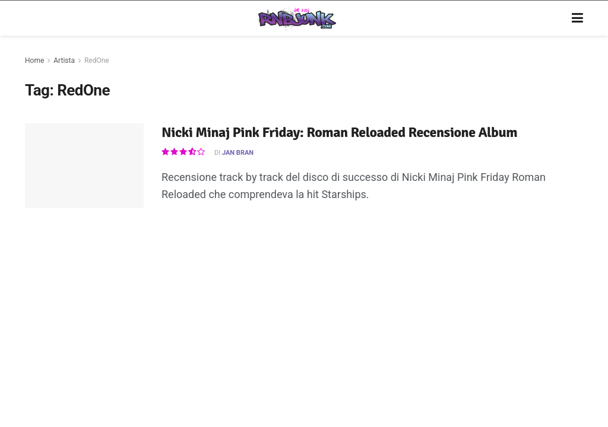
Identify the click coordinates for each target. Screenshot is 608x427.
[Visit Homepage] (295, 18)
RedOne (96, 60)
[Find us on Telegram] (523, 329)
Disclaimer (239, 329)
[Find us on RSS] (544, 329)
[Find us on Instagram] (478, 329)
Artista (64, 60)
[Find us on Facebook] (460, 329)
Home (34, 60)
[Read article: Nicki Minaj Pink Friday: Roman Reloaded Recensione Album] (84, 165)
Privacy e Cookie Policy (309, 329)
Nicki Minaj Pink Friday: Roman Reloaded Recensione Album (339, 132)
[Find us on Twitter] (500, 329)
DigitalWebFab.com (56, 364)
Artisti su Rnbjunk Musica (165, 329)
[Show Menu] (577, 18)
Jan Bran (238, 153)
